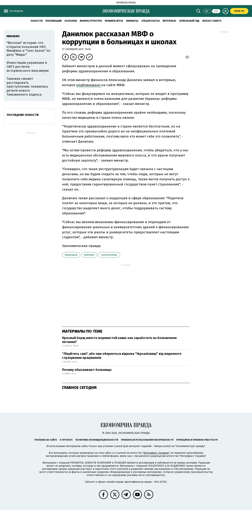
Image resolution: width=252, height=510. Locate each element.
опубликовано (88, 85)
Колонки (71, 20)
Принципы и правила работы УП (197, 439)
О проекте (66, 439)
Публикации (53, 20)
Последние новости (23, 115)
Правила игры (114, 20)
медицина (71, 255)
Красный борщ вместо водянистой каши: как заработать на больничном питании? (119, 340)
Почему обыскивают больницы (86, 370)
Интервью (169, 20)
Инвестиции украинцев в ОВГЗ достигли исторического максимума (28, 66)
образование (109, 255)
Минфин (89, 255)
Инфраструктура (91, 20)
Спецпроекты (150, 20)
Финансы (132, 20)
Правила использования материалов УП (147, 439)
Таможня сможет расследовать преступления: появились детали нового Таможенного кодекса (27, 86)
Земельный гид (189, 20)
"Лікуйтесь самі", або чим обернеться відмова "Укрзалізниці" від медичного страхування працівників (121, 356)
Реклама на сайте (45, 439)
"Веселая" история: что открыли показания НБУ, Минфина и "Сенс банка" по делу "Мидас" (28, 49)
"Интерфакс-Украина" (156, 452)
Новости (37, 20)
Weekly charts (212, 20)
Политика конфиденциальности (96, 439)
